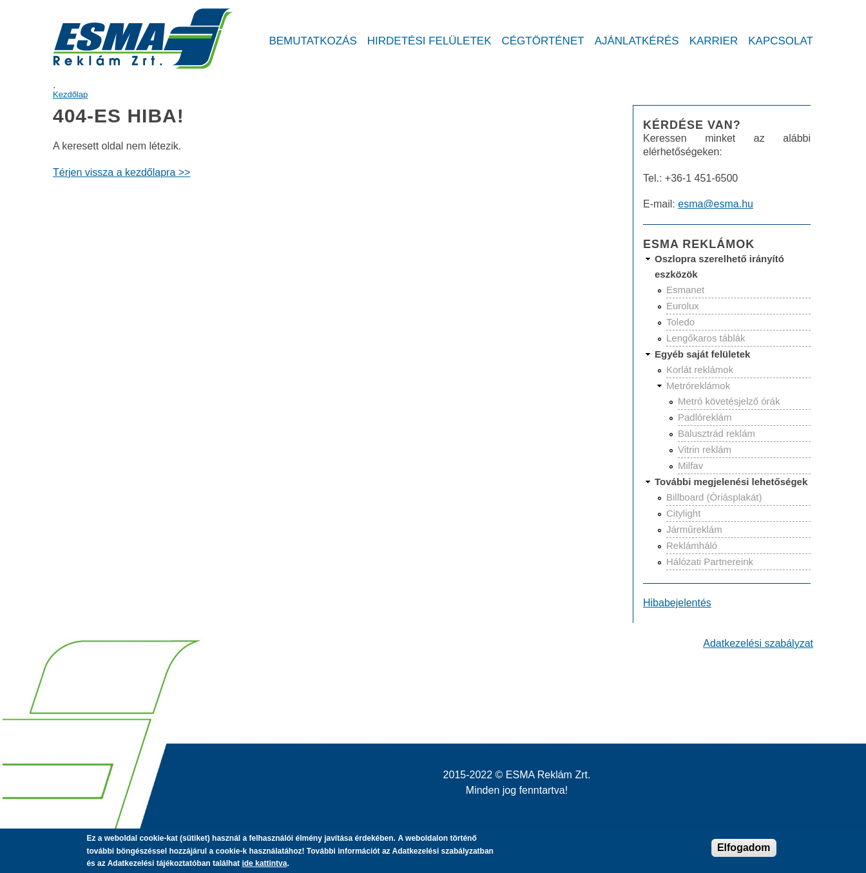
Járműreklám (694, 529)
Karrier (713, 40)
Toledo (680, 321)
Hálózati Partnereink (709, 561)
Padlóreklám (704, 417)
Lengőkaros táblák (706, 337)
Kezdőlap (70, 94)
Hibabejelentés (677, 602)
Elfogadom (744, 851)
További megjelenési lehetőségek (731, 481)
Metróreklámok (698, 385)
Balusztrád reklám (716, 433)
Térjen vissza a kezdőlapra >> (121, 172)
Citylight (683, 513)
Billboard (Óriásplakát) (714, 497)
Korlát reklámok (699, 369)
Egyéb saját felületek (702, 354)
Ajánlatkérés (637, 40)
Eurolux (682, 305)
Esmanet (685, 289)
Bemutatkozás (312, 40)
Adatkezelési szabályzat (758, 643)
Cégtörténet (542, 40)
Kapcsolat (780, 40)
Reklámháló (691, 545)
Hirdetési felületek (429, 40)
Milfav (690, 465)
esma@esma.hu (715, 203)
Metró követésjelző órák (729, 401)
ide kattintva (264, 867)
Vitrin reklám (704, 449)
